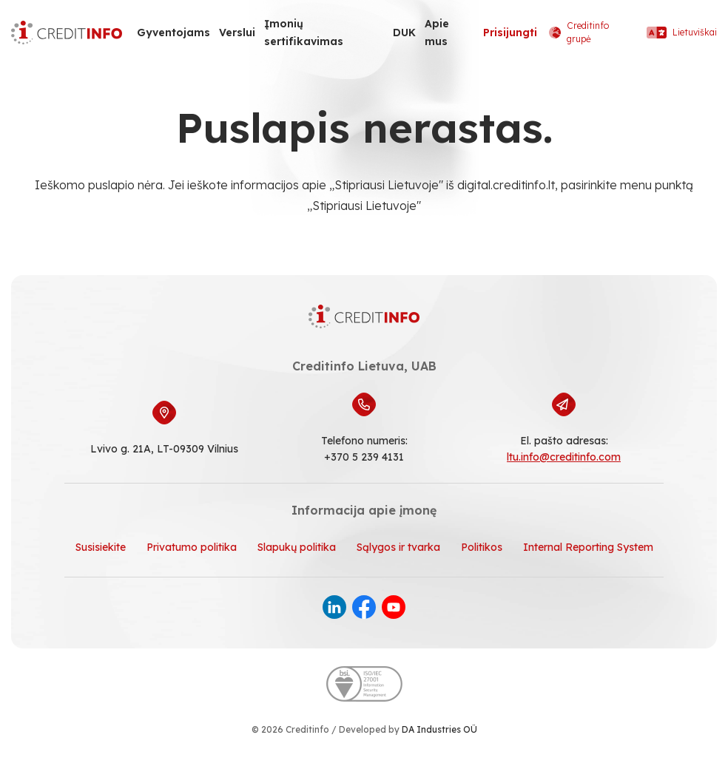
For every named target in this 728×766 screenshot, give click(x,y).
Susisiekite (100, 547)
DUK (404, 32)
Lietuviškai (682, 32)
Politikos (481, 547)
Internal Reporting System (588, 547)
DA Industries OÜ (439, 729)
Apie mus (437, 32)
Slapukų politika (296, 547)
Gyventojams (173, 32)
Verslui (237, 32)
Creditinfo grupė (579, 32)
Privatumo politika (191, 547)
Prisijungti (510, 32)
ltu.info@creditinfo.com (564, 457)
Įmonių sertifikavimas (303, 32)
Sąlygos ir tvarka (398, 547)
